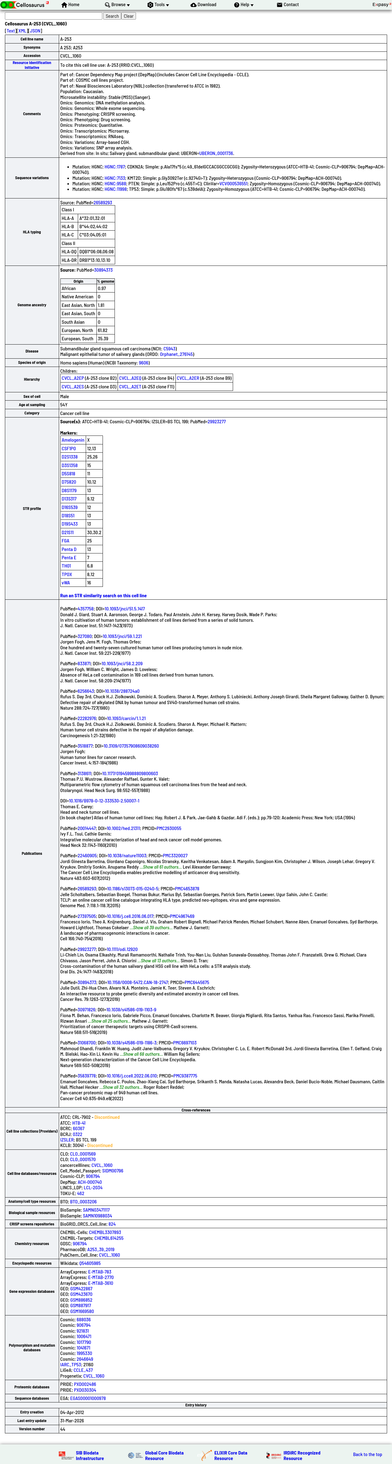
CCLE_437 (83, 1370)
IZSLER (67, 1139)
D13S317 (69, 498)
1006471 (84, 1336)
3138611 (84, 773)
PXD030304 (85, 1390)
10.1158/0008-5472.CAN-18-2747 (137, 982)
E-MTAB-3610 (100, 1283)
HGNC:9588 (115, 183)
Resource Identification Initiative (32, 65)
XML (22, 30)
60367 (79, 1128)
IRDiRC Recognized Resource (302, 1455)
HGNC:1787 (115, 166)
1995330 (84, 1353)
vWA (66, 582)
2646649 (85, 1359)
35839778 (87, 1075)
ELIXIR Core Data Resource (230, 1455)
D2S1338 (70, 456)
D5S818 (68, 473)
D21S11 (68, 532)
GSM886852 (81, 1300)
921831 (83, 1331)
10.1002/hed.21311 (123, 828)
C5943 (169, 348)
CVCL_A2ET (130, 386)
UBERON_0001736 (216, 153)
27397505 (87, 916)
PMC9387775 (185, 1075)
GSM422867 (81, 1288)
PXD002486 (85, 1384)
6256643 (86, 691)
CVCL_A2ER (188, 378)
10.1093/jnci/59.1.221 (122, 636)
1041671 (83, 1347)
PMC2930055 (168, 828)
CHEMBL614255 (108, 1238)
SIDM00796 (112, 1170)
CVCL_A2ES (73, 386)
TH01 (66, 565)
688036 (84, 1319)
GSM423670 (81, 1294)
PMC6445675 (197, 982)
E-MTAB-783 (99, 1271)
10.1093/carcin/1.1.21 (126, 718)
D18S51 (68, 515)
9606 (144, 362)
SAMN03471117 (96, 1210)
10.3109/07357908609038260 (131, 746)
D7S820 (69, 482)
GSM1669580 (82, 1311)
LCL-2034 (93, 1187)
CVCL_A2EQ (130, 378)
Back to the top (367, 1454)
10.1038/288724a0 (122, 691)
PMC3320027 (175, 855)
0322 (77, 1134)
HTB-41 (78, 1123)
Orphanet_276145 (176, 354)
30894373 (103, 270)
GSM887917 (80, 1305)
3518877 (85, 746)
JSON (35, 30)
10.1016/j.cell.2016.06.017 (130, 916)
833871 (84, 663)
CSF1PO (69, 448)
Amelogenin (73, 440)
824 (111, 1224)
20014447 (87, 828)
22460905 (87, 855)
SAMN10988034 (97, 1215)
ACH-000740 (90, 1182)
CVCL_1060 (102, 1165)
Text (11, 30)
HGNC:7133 (115, 178)
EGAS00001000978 (88, 1398)
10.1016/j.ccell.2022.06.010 (132, 1075)
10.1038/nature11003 (127, 855)
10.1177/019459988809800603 (130, 773)
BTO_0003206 (83, 1201)
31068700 (87, 1042)
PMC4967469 (182, 916)
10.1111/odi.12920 (122, 949)
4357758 (86, 608)
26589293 (103, 202)
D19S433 (70, 523)
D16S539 (70, 507)
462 (80, 1193)
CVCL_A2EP (73, 378)
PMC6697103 (185, 1042)
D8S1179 (69, 490)
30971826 (87, 1009)
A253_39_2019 (100, 1249)
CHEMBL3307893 (105, 1232)
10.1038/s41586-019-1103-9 (131, 1009)
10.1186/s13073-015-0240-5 (132, 888)
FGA (66, 540)
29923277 (217, 421)
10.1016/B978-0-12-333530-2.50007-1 (104, 800)
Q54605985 (90, 1263)
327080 (85, 636)
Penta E (69, 557)
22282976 (87, 718)
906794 (93, 1176)
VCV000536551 (233, 183)
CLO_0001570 (83, 1159)
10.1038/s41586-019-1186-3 (131, 1042)
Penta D (69, 549)
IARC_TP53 (70, 1364)
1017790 (84, 1342)
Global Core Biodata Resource (164, 1455)
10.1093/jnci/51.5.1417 (125, 608)
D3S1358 (70, 465)
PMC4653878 (187, 888)
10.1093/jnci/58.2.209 (122, 663)
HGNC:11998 (116, 189)
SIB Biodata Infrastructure (90, 1455)
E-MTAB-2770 (101, 1277)
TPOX (67, 574)
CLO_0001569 (83, 1153)
